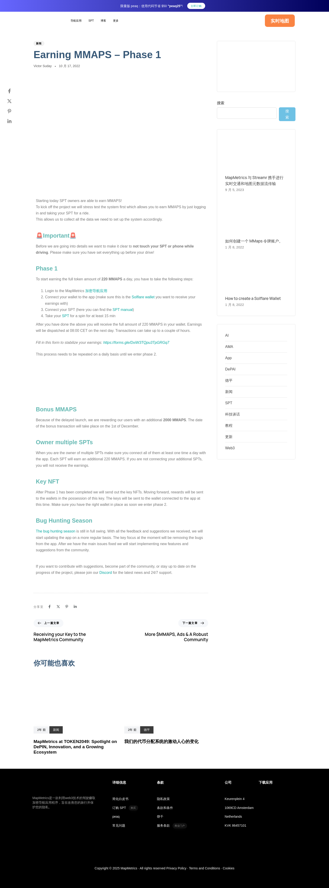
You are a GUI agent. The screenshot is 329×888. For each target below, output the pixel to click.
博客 (103, 20)
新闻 (39, 43)
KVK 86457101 (235, 825)
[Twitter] (14, 101)
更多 (116, 20)
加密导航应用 (96, 291)
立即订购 (196, 6)
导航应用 (76, 20)
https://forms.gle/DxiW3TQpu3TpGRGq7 (136, 342)
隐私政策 (163, 799)
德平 (229, 380)
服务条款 (172, 825)
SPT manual (123, 310)
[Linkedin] (14, 121)
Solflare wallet (143, 297)
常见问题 (118, 825)
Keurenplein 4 (234, 799)
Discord (105, 573)
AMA (229, 347)
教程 (229, 425)
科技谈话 (232, 414)
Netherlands (233, 816)
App (228, 358)
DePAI (230, 369)
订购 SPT (125, 808)
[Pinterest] (14, 111)
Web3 (230, 448)
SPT (91, 20)
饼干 (160, 816)
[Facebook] (14, 91)
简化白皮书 (120, 799)
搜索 (220, 103)
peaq (115, 816)
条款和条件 (165, 808)
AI (227, 335)
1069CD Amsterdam (239, 808)
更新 (229, 437)
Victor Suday (43, 66)
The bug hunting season (55, 531)
